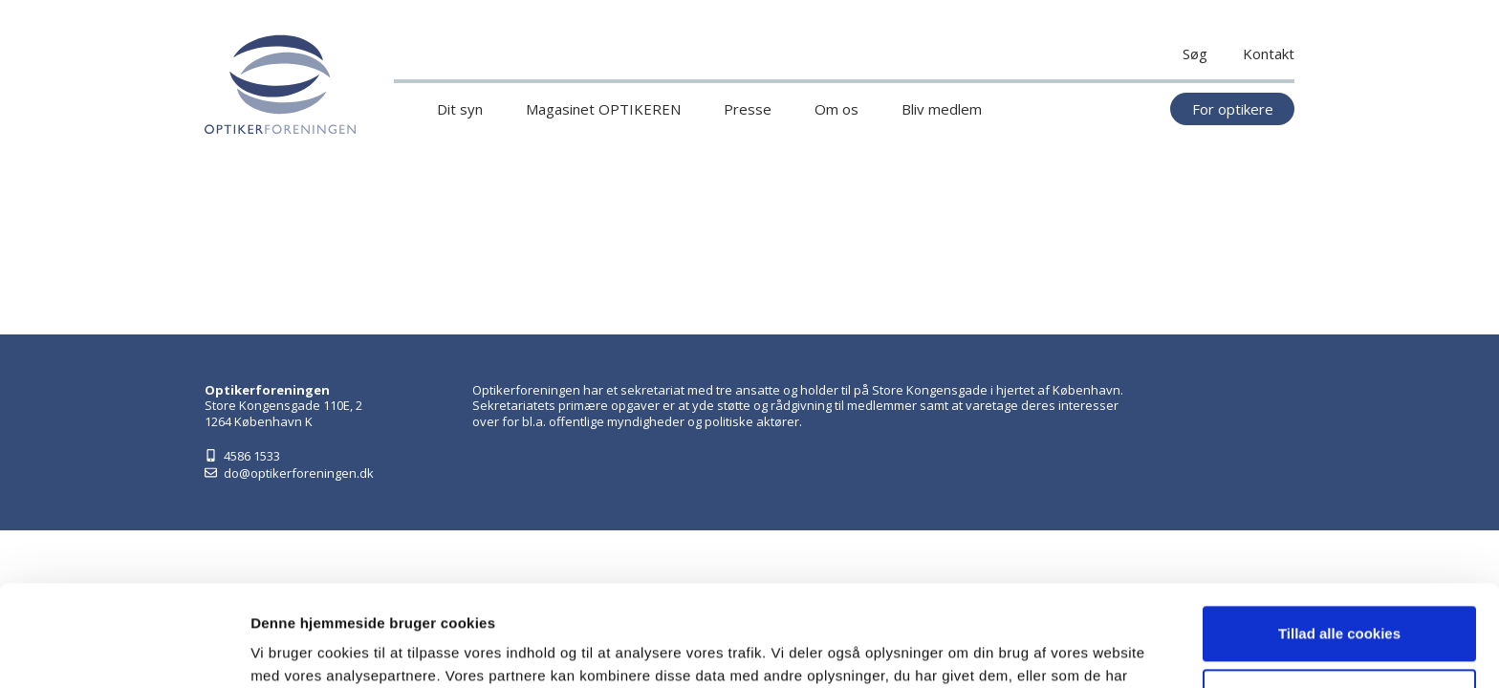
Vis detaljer (289, 650)
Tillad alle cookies (1339, 533)
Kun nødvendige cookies (1339, 595)
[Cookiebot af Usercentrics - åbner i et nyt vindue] (123, 650)
